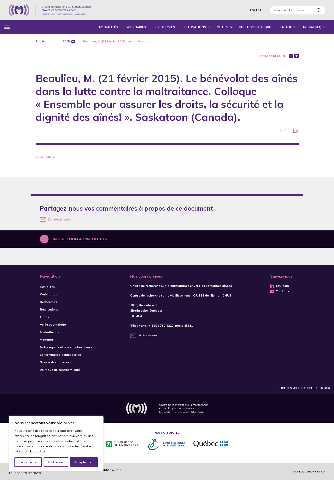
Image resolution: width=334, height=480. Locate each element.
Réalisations (194, 27)
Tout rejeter (56, 462)
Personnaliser (28, 462)
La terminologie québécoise (60, 355)
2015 (66, 41)
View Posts (45, 157)
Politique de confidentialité (60, 370)
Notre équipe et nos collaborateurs (66, 347)
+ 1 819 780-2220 (161, 326)
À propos (46, 340)
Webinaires (136, 27)
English (256, 10)
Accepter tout (84, 462)
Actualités (108, 27)
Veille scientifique (255, 27)
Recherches (164, 27)
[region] (56, 443)
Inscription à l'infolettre (81, 238)
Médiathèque (314, 27)
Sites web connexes (54, 362)
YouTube (279, 291)
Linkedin (279, 286)
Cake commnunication (309, 471)
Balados (287, 27)
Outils (222, 27)
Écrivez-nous (55, 219)
